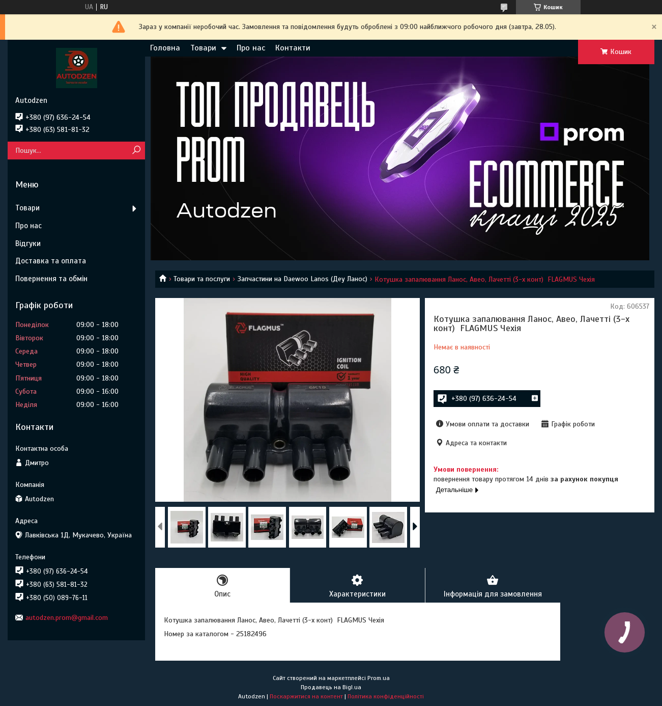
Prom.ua (378, 678)
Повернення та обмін (51, 278)
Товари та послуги (202, 279)
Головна (165, 48)
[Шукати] (136, 150)
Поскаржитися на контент (306, 696)
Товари (203, 48)
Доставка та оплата (50, 260)
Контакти (292, 48)
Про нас (251, 48)
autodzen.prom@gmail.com (66, 617)
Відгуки (28, 243)
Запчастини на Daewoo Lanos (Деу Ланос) (302, 279)
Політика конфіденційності (386, 696)
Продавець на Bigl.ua (331, 687)
